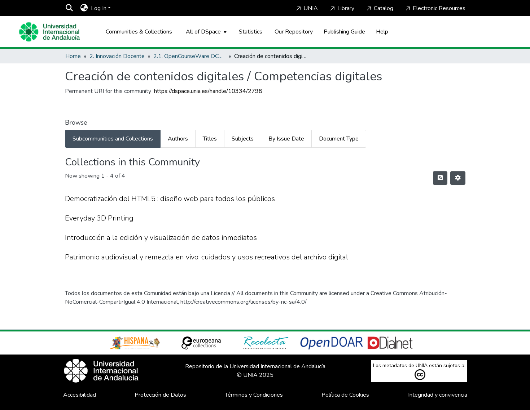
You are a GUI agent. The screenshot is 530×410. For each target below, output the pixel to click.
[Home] (49, 32)
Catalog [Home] (379, 8)
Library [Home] (341, 8)
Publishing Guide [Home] (344, 32)
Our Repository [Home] (294, 32)
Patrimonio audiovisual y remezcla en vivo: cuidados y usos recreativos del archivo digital (206, 257)
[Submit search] (69, 8)
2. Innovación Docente (117, 56)
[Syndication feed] (440, 178)
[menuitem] (84, 8)
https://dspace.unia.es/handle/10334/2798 (208, 91)
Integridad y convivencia (437, 395)
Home (73, 56)
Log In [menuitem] (98, 8)
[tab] (113, 139)
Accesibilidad (79, 395)
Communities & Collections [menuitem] (139, 32)
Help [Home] (382, 32)
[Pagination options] (457, 178)
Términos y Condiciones (254, 395)
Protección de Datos (160, 395)
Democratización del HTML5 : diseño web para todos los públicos (170, 199)
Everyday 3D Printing (99, 218)
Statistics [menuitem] (250, 32)
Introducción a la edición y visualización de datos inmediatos (161, 237)
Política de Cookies (345, 395)
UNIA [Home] (306, 8)
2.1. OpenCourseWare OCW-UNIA (189, 56)
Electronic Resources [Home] (434, 8)
